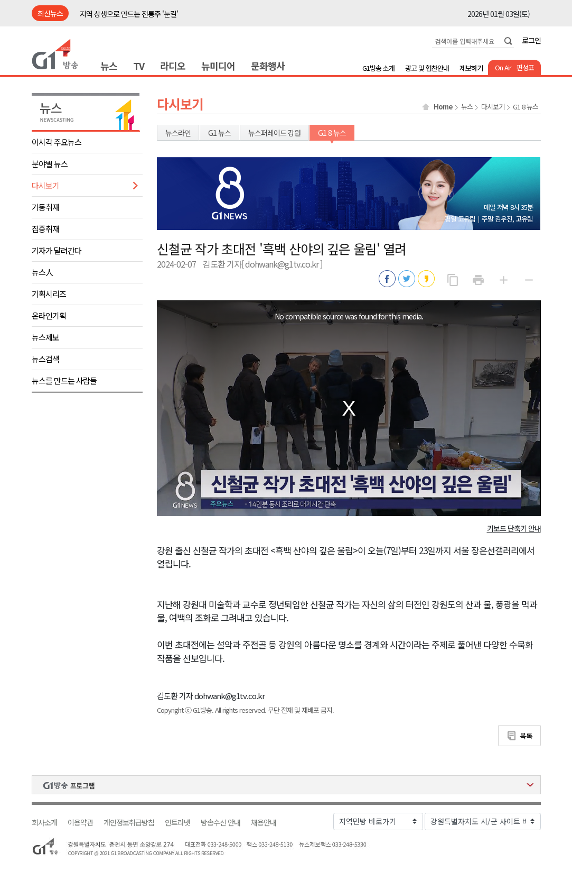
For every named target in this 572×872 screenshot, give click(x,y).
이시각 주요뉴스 (56, 142)
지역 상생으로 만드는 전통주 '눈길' (129, 13)
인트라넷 (177, 822)
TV (138, 65)
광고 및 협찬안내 (427, 68)
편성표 (525, 67)
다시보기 (45, 185)
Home (443, 107)
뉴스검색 (45, 358)
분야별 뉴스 (50, 163)
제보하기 (471, 68)
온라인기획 (49, 315)
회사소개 (44, 822)
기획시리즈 (49, 293)
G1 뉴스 (219, 132)
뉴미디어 (218, 65)
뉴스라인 (178, 132)
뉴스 (108, 65)
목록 (526, 735)
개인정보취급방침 (129, 822)
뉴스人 (42, 272)
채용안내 (263, 822)
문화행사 (268, 65)
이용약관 (80, 822)
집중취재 (45, 228)
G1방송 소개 (378, 68)
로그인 (531, 40)
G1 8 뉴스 (525, 107)
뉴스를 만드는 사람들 (64, 380)
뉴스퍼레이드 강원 (274, 132)
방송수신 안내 (220, 822)
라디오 (172, 65)
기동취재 (45, 207)
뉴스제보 (45, 337)
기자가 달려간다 (56, 250)
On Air (503, 67)
